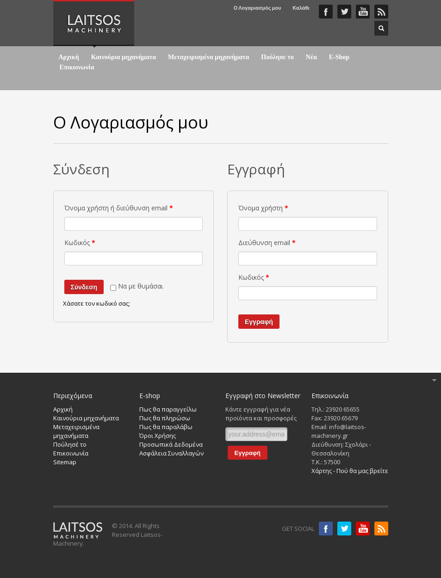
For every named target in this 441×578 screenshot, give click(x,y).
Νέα (311, 57)
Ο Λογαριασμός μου (257, 8)
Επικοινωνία (77, 67)
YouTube (363, 11)
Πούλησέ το (70, 444)
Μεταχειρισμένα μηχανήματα (208, 57)
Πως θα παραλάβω (166, 427)
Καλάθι (300, 8)
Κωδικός (79, 242)
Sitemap (64, 462)
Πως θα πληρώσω (164, 418)
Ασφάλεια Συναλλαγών (171, 453)
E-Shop (339, 57)
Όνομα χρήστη (263, 207)
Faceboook (326, 11)
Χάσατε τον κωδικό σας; (96, 303)
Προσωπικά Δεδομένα (171, 444)
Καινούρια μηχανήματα (123, 57)
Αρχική (69, 57)
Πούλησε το (277, 57)
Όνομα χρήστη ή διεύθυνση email (118, 207)
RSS (381, 11)
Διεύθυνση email (267, 242)
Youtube (363, 528)
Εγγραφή (259, 322)
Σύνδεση (84, 287)
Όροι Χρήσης (157, 435)
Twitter (344, 11)
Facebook (326, 528)
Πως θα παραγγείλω (168, 409)
